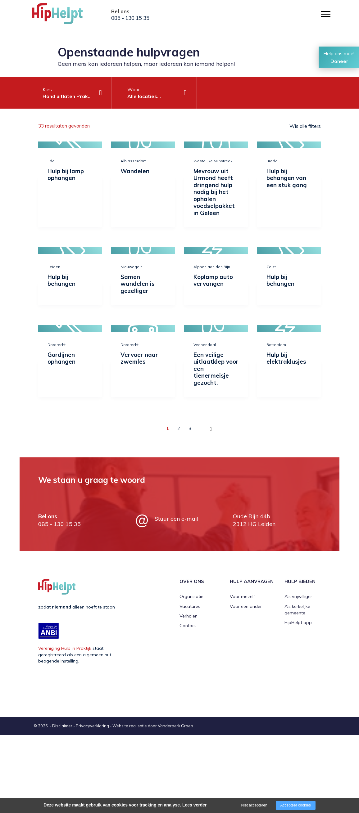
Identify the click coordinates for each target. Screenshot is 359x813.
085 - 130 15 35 (130, 18)
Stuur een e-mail (176, 518)
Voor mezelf (242, 596)
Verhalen (189, 616)
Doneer (339, 61)
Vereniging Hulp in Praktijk (64, 648)
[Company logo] (63, 15)
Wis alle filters (305, 126)
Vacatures (190, 606)
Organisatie (191, 596)
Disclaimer (62, 725)
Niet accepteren (254, 805)
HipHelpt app (298, 622)
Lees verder (194, 804)
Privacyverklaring (92, 725)
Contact (188, 625)
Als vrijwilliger (298, 596)
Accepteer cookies (295, 805)
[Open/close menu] (325, 14)
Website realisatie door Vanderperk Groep (152, 725)
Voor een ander (246, 606)
